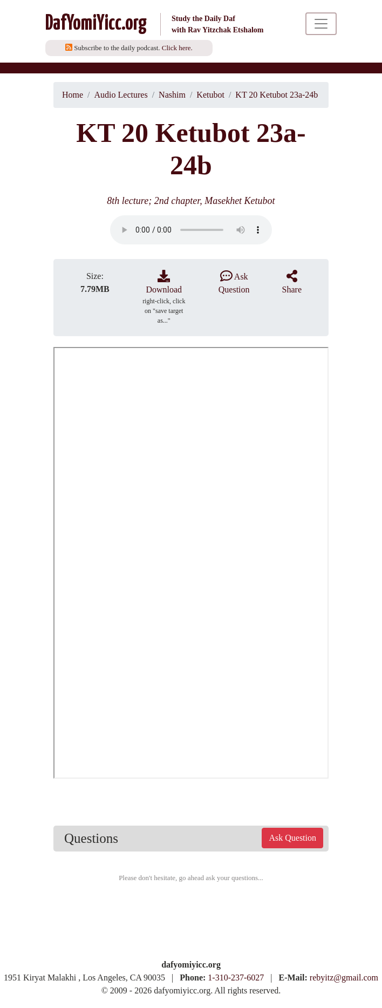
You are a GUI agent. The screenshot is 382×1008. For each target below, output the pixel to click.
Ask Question (292, 837)
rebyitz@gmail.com (344, 977)
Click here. (177, 48)
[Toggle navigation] (321, 23)
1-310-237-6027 (236, 977)
